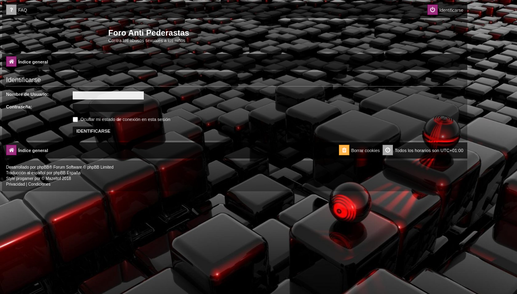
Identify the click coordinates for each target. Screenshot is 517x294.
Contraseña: (19, 106)
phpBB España (66, 173)
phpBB (43, 167)
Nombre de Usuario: (27, 94)
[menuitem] (16, 10)
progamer (25, 178)
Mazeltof (53, 178)
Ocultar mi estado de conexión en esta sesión (121, 119)
